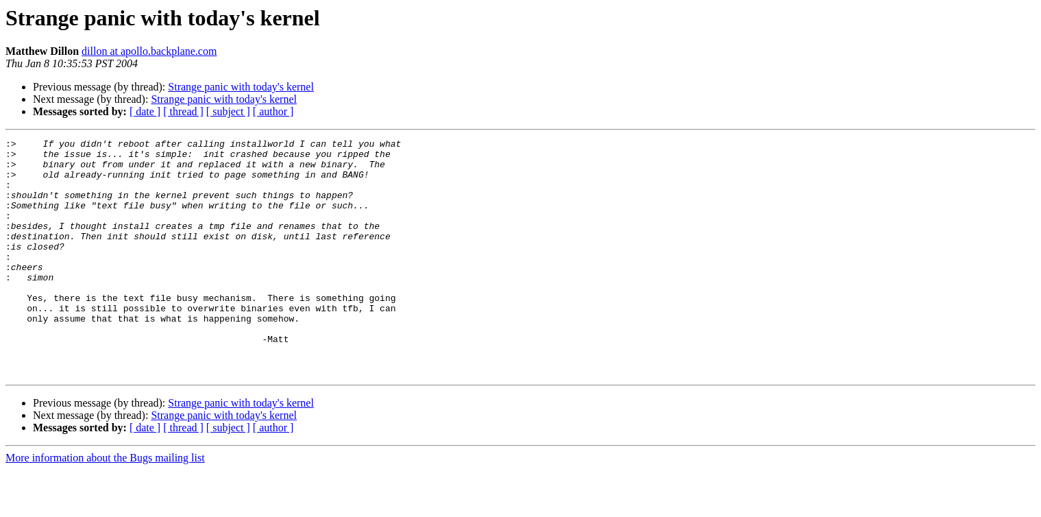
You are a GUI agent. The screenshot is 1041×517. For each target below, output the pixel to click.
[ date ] (145, 111)
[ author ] (273, 111)
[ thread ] (183, 111)
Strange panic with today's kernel (241, 87)
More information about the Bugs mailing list (105, 505)
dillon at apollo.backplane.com (149, 51)
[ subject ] (228, 111)
